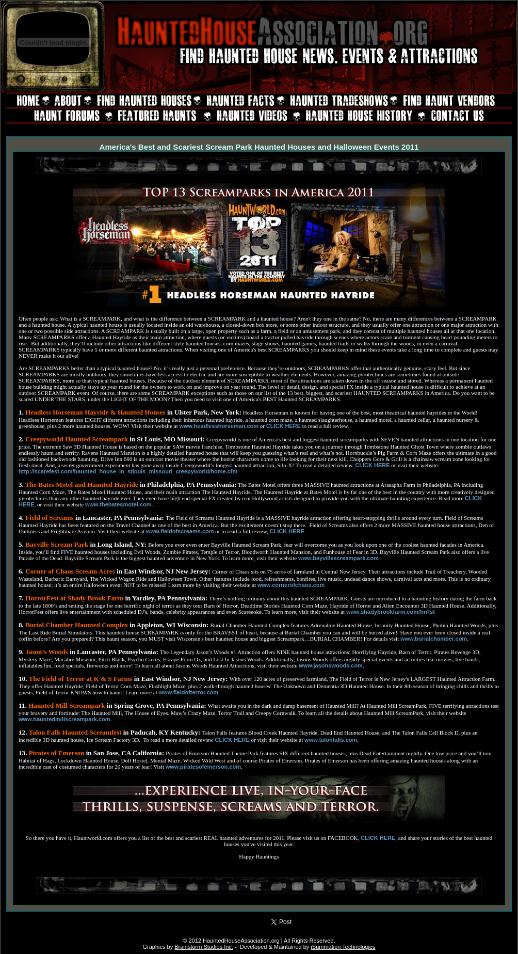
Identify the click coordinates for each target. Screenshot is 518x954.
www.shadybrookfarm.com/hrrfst (390, 612)
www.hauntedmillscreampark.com (64, 719)
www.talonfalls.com (330, 740)
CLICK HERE (283, 426)
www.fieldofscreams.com (180, 531)
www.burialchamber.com (433, 638)
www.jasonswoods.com (331, 665)
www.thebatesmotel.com (118, 504)
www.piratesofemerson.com (203, 767)
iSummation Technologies (343, 947)
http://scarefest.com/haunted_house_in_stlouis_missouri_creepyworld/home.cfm (128, 471)
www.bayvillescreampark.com (338, 558)
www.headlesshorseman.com (218, 426)
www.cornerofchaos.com (291, 585)
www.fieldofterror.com (189, 692)
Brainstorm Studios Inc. (203, 947)
